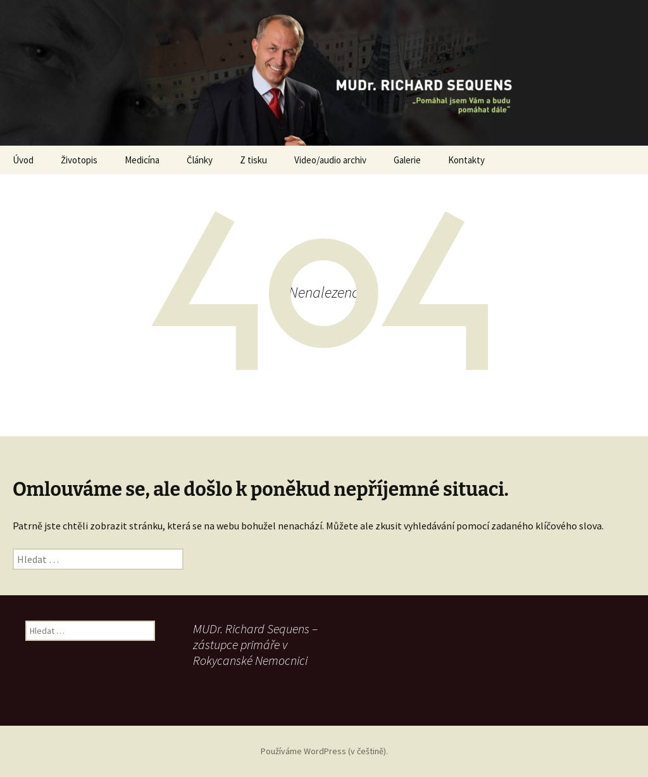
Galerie (407, 160)
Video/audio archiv (330, 160)
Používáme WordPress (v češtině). (324, 751)
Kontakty (466, 160)
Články (200, 160)
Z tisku (253, 160)
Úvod (23, 160)
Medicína (142, 160)
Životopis (79, 160)
